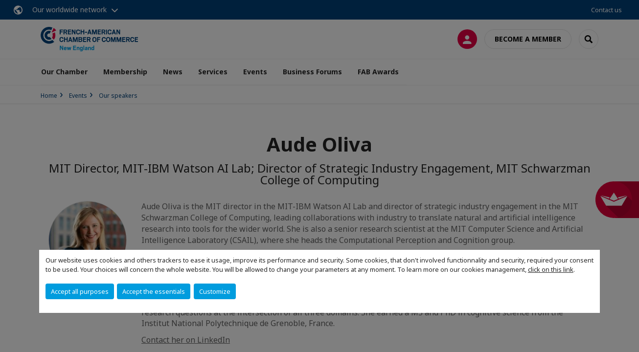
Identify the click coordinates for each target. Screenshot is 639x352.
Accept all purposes (80, 291)
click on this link (550, 269)
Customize (214, 291)
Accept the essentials (153, 291)
